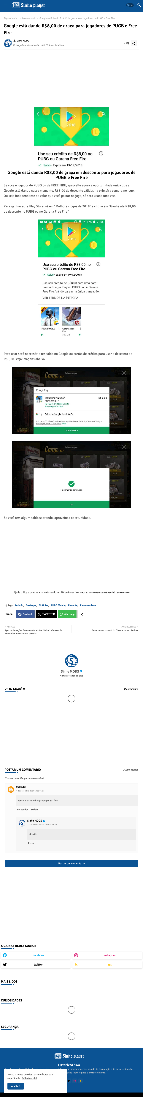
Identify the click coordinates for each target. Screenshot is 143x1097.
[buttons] (68, 1080)
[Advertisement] (71, 76)
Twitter (48, 614)
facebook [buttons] (38, 955)
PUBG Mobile (58, 605)
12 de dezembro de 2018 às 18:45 (42, 824)
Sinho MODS (70, 671)
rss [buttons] (110, 964)
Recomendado (28, 18)
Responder (22, 809)
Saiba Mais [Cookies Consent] (28, 1078)
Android (19, 605)
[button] (130, 5)
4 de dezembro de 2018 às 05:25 (30, 791)
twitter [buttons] (38, 964)
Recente (72, 605)
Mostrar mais (131, 689)
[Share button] (81, 614)
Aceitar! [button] (15, 1086)
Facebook (28, 614)
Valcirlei (21, 787)
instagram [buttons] (110, 955)
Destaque (31, 605)
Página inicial (11, 18)
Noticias (43, 605)
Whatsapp (69, 614)
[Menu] (5, 5)
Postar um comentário (71, 863)
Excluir (34, 809)
